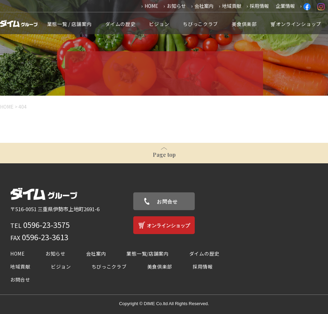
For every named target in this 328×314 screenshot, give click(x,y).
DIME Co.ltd (156, 303)
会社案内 (204, 5)
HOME (151, 5)
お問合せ (167, 201)
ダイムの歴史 (120, 24)
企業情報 (285, 5)
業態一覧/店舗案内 (147, 253)
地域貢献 (231, 5)
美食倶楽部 (244, 24)
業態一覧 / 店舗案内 (69, 24)
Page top (164, 154)
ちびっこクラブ (200, 24)
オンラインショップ (298, 24)
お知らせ (176, 5)
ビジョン (159, 24)
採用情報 (259, 5)
